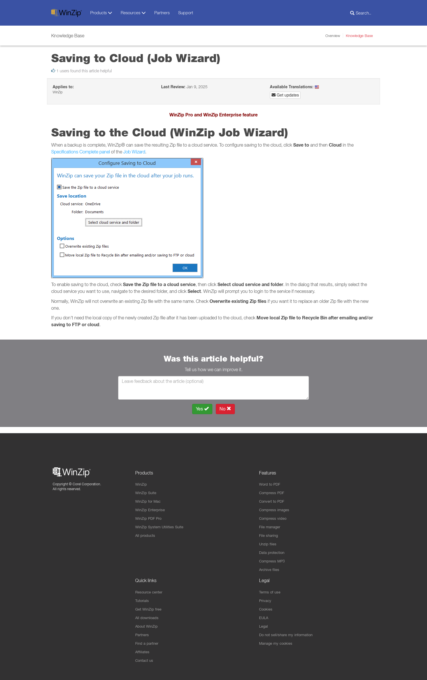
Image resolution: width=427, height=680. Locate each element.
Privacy (265, 598)
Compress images (275, 505)
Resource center (150, 589)
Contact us (145, 660)
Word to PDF (270, 478)
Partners (162, 12)
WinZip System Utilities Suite (160, 522)
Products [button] (101, 12)
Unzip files (268, 540)
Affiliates (142, 651)
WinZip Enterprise (151, 505)
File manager (271, 522)
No (225, 409)
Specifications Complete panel (80, 151)
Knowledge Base (359, 35)
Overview (332, 35)
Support (185, 12)
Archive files (270, 567)
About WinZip (147, 625)
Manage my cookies (277, 642)
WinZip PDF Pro (149, 514)
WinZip (141, 478)
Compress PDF (272, 487)
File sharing (269, 531)
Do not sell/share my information (288, 633)
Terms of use (270, 589)
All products (146, 531)
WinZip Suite (146, 487)
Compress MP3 (273, 558)
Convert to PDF (273, 496)
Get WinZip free (149, 607)
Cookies (266, 607)
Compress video (273, 514)
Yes (202, 409)
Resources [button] (133, 12)
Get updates (285, 95)
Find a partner (148, 642)
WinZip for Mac (149, 496)
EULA (264, 616)
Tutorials (142, 598)
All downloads (147, 616)
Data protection (273, 549)
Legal (264, 625)
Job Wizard (134, 151)
